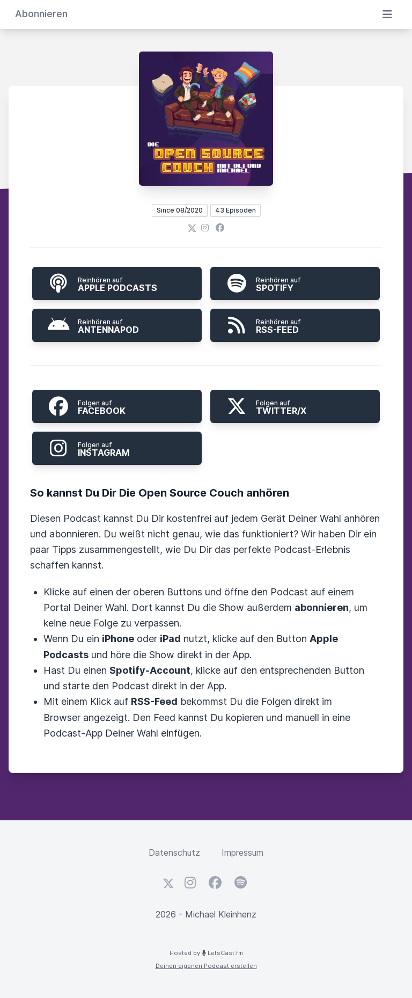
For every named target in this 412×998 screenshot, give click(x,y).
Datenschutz (174, 852)
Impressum (242, 852)
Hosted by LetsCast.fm (206, 953)
